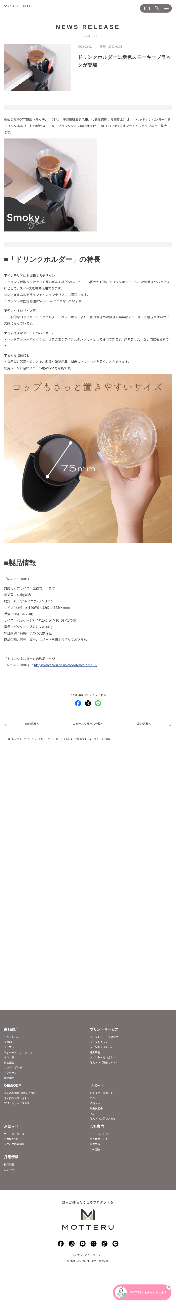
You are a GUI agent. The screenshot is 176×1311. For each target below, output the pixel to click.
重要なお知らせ (13, 1140)
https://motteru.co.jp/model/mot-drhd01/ (65, 664)
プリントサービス (104, 1030)
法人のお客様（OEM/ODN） (20, 1094)
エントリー (10, 1170)
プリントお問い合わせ (103, 1058)
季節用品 (9, 1079)
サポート (97, 1086)
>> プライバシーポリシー (88, 1256)
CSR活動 (95, 1150)
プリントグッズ (99, 1043)
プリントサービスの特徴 (104, 1038)
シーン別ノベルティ (101, 1048)
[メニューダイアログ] (166, 8)
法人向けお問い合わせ (17, 1099)
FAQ (92, 1114)
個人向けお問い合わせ (103, 1119)
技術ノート (96, 1104)
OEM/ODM (13, 1086)
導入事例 (95, 1053)
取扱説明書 (96, 1109)
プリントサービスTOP (17, 1104)
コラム (94, 1099)
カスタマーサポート (101, 1094)
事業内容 (95, 1145)
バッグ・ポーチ (13, 1068)
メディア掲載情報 (14, 1145)
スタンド (9, 1058)
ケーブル (9, 1048)
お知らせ (11, 1127)
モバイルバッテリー (15, 1038)
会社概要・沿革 (99, 1140)
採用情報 (11, 1158)
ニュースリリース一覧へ (88, 724)
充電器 (8, 1043)
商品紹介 (11, 1030)
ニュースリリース (40, 740)
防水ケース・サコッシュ (18, 1053)
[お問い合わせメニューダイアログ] (147, 8)
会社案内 (97, 1127)
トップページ (19, 740)
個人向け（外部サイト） (104, 1063)
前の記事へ (32, 724)
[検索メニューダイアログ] (157, 8)
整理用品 (9, 1063)
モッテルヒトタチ (100, 1135)
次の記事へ (144, 724)
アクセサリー (11, 1073)
